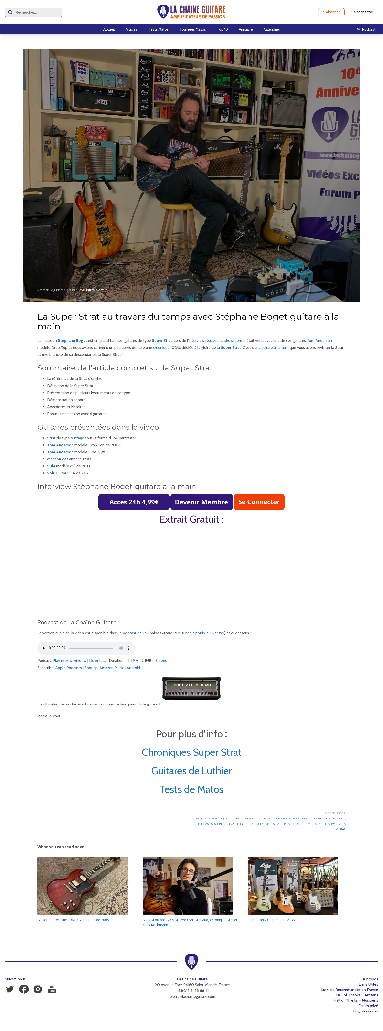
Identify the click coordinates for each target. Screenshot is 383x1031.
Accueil (109, 29)
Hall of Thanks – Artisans (357, 995)
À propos (370, 979)
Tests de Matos (191, 789)
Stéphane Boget (234, 824)
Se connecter (362, 12)
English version (365, 1011)
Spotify (199, 633)
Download (98, 660)
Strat (51, 438)
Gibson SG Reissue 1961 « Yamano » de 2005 (73, 920)
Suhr (259, 824)
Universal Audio (315, 824)
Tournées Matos (193, 29)
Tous (104, 290)
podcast (129, 633)
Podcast (204, 824)
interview (90, 704)
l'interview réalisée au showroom (214, 340)
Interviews (93, 290)
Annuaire (246, 29)
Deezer (218, 633)
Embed (161, 660)
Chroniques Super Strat (192, 752)
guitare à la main (275, 347)
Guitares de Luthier (191, 770)
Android (133, 667)
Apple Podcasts (68, 667)
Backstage (202, 818)
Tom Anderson (319, 340)
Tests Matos (158, 29)
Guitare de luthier (268, 818)
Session (216, 824)
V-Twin (333, 824)
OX (343, 818)
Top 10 (222, 29)
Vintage (77, 438)
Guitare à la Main (241, 818)
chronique (161, 347)
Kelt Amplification (317, 818)
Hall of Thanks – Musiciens (356, 1000)
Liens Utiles (368, 984)
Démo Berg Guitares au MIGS (271, 920)
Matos (335, 818)
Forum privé (368, 1005)
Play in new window (69, 660)
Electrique (219, 818)
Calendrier (272, 29)
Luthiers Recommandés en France (349, 989)
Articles (131, 29)
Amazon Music (111, 667)
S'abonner (331, 12)
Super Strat (162, 340)
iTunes (186, 633)
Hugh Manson (293, 818)
